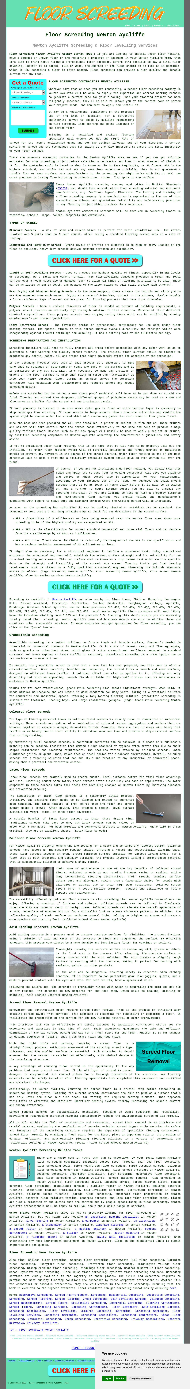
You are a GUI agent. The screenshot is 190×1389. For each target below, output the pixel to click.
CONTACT (158, 26)
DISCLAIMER (173, 26)
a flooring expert (42, 1236)
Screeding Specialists (27, 1311)
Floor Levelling (63, 1311)
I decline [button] (120, 1378)
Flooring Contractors (162, 1303)
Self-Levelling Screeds (129, 1298)
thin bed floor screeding (158, 1161)
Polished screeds (105, 907)
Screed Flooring (39, 1298)
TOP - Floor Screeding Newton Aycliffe (39, 1329)
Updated (48, 1360)
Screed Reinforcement (71, 1294)
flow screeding (163, 1177)
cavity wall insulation (115, 1236)
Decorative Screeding (35, 1294)
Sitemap (11, 1360)
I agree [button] (107, 1378)
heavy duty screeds (54, 249)
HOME (127, 26)
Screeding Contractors (89, 1307)
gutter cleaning (126, 1232)
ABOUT (147, 26)
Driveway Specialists (147, 1319)
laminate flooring (110, 1224)
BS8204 (62, 188)
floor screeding (45, 619)
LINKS (137, 26)
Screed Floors (57, 1303)
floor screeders (140, 611)
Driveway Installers (42, 1323)
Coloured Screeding (164, 1298)
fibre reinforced (25, 299)
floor (41, 1161)
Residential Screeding (126, 1294)
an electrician (145, 1220)
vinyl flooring (37, 1220)
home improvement (49, 1241)
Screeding (98, 1294)
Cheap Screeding (95, 1298)
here (173, 1288)
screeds (90, 872)
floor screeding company (157, 89)
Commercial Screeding (126, 1303)
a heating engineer (90, 1228)
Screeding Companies (152, 1311)
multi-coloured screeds (52, 742)
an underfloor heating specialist (112, 1216)
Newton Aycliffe (64, 599)
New (39, 1360)
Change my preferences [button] (140, 1378)
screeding (50, 157)
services (60, 623)
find (21, 1260)
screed (14, 142)
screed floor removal (96, 1009)
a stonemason (51, 1224)
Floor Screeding (27, 1360)
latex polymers (105, 284)
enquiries (16, 1245)
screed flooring (84, 352)
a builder (70, 1232)
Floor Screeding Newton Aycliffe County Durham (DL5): (52, 53)
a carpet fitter (22, 1228)
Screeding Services (52, 1307)
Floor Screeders (124, 1307)
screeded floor (50, 378)
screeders (107, 211)
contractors (110, 1093)
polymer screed (20, 310)
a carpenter (91, 1220)
